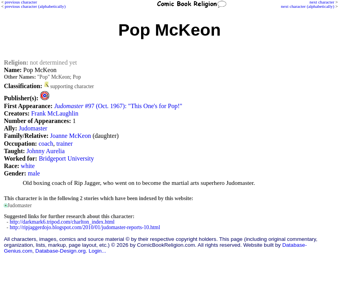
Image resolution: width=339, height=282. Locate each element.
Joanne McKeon (70, 135)
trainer (64, 143)
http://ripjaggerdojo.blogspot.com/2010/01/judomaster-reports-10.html (85, 227)
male (34, 173)
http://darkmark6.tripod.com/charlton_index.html (62, 222)
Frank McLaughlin (54, 113)
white (28, 166)
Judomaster (33, 128)
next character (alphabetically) (307, 6)
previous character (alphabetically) (35, 6)
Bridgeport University (66, 158)
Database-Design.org (60, 251)
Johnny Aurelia (46, 151)
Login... (97, 251)
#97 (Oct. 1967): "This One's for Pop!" (118, 106)
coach (45, 143)
